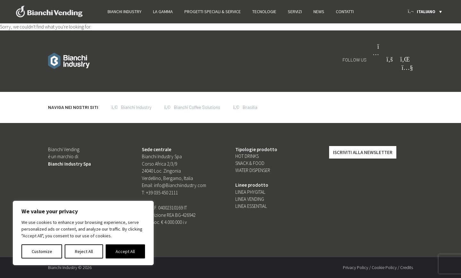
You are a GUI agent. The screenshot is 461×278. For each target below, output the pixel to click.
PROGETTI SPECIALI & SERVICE (212, 11)
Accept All (125, 251)
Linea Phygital (250, 192)
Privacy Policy (355, 267)
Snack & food (249, 163)
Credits (406, 267)
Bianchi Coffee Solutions (193, 107)
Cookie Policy (384, 267)
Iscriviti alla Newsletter (362, 152)
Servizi (295, 11)
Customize (42, 251)
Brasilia (246, 107)
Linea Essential (251, 206)
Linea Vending (249, 199)
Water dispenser (252, 170)
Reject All (84, 251)
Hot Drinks (247, 156)
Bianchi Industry (125, 11)
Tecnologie (264, 11)
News (318, 11)
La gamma (163, 11)
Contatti (345, 11)
